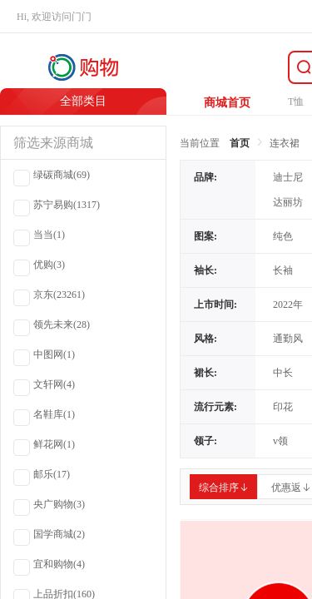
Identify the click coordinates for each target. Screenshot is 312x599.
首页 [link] (240, 143)
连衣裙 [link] (285, 143)
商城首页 (227, 103)
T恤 (296, 101)
